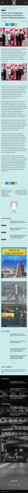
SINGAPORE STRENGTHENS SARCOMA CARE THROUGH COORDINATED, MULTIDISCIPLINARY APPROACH (18, 357)
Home (2, 7)
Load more (14, 362)
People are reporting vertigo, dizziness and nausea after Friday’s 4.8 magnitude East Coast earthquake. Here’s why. (13, 371)
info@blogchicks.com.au (11, 475)
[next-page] (4, 242)
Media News (6, 7)
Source (2, 174)
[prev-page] (2, 242)
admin (5, 21)
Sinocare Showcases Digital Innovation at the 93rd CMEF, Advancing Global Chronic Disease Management (18, 236)
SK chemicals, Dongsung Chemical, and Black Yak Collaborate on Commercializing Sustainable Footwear (6, 193)
